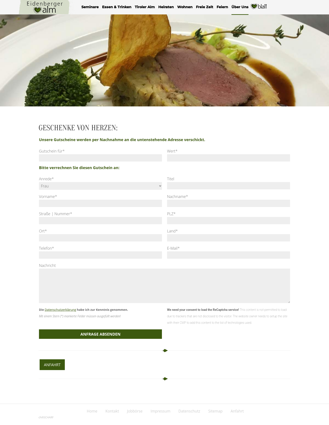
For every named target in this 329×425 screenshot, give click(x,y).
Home (89, 411)
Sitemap (218, 411)
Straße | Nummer (55, 213)
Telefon (46, 248)
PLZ (171, 213)
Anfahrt (52, 364)
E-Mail (173, 248)
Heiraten (166, 7)
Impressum (160, 411)
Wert (172, 151)
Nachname (177, 196)
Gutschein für (52, 151)
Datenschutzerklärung (60, 310)
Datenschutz (190, 411)
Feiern (222, 7)
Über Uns (239, 7)
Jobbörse (134, 411)
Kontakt (110, 411)
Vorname (48, 196)
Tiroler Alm (145, 7)
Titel (170, 178)
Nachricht (47, 265)
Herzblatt (259, 9)
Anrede (46, 178)
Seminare (90, 7)
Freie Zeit (204, 7)
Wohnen (184, 7)
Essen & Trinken (116, 7)
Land (172, 231)
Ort (43, 231)
